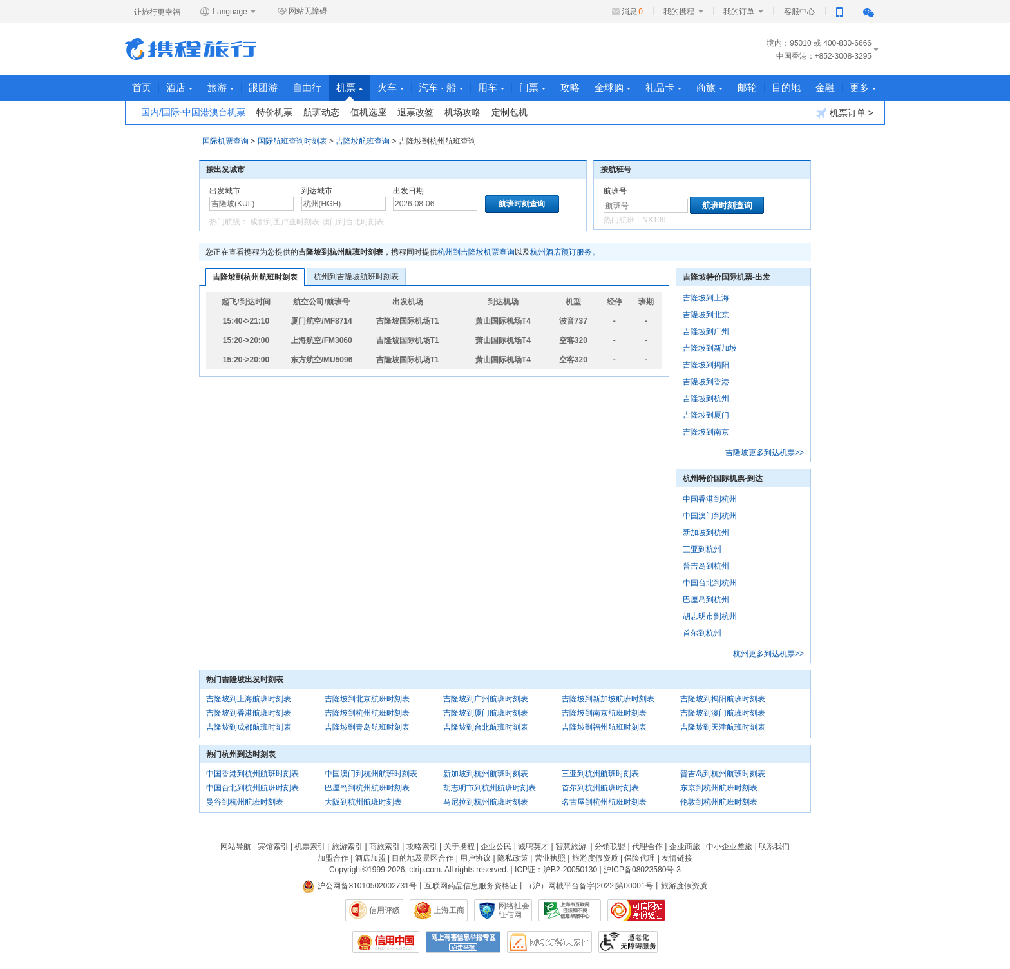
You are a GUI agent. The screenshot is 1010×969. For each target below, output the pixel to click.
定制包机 (509, 112)
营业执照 (550, 858)
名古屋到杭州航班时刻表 (604, 802)
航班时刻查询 (727, 205)
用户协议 (475, 858)
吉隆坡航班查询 (363, 141)
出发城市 (224, 190)
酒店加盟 (370, 858)
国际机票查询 (225, 141)
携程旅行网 (190, 49)
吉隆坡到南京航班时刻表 (604, 713)
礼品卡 (663, 87)
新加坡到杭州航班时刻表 (485, 773)
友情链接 (677, 858)
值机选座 (368, 112)
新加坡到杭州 (706, 532)
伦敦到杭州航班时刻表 (719, 802)
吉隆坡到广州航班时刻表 (485, 698)
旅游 (220, 87)
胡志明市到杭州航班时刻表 (489, 787)
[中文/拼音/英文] (251, 204)
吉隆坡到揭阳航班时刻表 (722, 698)
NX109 (654, 219)
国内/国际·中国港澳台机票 (193, 112)
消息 (632, 11)
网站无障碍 (302, 11)
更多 (863, 87)
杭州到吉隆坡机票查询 (476, 252)
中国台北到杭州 (710, 582)
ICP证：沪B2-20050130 (556, 869)
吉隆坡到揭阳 (706, 364)
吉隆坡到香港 (706, 381)
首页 (141, 87)
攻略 (570, 87)
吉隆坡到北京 (706, 314)
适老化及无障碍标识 (628, 942)
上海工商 (449, 910)
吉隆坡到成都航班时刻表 (248, 727)
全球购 (613, 87)
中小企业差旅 (729, 846)
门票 (532, 87)
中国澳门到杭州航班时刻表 (371, 773)
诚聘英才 (533, 846)
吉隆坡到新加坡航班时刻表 (608, 698)
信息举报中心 (569, 910)
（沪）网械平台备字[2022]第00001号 (589, 885)
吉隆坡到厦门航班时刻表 (485, 713)
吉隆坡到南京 (706, 431)
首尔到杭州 (702, 633)
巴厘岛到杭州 (706, 599)
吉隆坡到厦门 (706, 415)
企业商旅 (684, 846)
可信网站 (636, 910)
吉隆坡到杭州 (706, 398)
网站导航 (235, 846)
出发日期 (408, 190)
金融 (825, 87)
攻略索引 (421, 846)
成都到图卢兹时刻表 (284, 221)
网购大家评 (549, 942)
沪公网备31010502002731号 (359, 885)
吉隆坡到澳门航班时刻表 (722, 713)
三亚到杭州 (702, 549)
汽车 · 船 (441, 87)
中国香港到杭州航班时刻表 (252, 773)
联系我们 (774, 846)
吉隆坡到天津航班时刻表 (722, 727)
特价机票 (274, 112)
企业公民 (496, 846)
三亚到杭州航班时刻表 (600, 773)
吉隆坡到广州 (706, 331)
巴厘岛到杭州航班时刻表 (367, 787)
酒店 (179, 87)
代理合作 (647, 846)
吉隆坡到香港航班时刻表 (248, 713)
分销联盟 (610, 846)
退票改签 (415, 112)
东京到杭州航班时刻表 (719, 787)
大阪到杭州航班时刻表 (363, 802)
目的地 (786, 87)
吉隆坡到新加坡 (710, 348)
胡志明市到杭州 (710, 616)
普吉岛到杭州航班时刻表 (722, 773)
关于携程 (459, 846)
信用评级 (384, 910)
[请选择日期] (435, 204)
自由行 (306, 87)
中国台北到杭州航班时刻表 (252, 787)
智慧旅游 (570, 846)
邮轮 (747, 87)
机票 (349, 91)
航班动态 (321, 112)
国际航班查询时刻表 (292, 141)
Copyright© (348, 869)
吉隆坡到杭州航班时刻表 (255, 277)
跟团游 (263, 87)
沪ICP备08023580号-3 (642, 869)
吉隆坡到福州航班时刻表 (604, 727)
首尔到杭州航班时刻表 (600, 787)
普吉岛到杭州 (706, 566)
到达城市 (316, 190)
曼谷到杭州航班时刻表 (244, 802)
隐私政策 (512, 858)
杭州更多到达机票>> (768, 653)
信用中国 (385, 942)
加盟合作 (333, 858)
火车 (390, 87)
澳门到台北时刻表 (353, 221)
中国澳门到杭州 (710, 515)
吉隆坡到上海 (706, 297)
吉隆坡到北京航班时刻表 (367, 698)
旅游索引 (347, 846)
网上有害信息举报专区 (463, 942)
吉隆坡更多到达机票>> (764, 452)
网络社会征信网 (514, 910)
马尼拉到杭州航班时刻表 (485, 802)
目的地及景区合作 (422, 858)
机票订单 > (844, 113)
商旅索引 (384, 846)
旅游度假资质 (595, 858)
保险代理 (639, 858)
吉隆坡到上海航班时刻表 (248, 698)
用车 (491, 87)
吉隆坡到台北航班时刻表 (485, 727)
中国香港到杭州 (710, 499)
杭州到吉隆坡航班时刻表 (356, 276)
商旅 (709, 87)
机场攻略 (462, 112)
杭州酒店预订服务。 (565, 252)
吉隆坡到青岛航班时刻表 (367, 727)
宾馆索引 (273, 846)
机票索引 (309, 846)
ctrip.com (425, 869)
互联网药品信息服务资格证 (470, 885)
